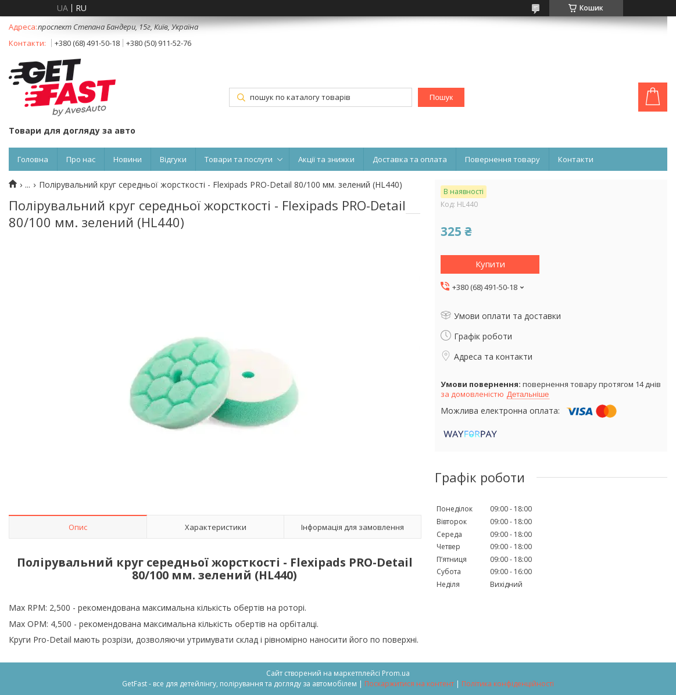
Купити (490, 264)
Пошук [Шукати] (441, 97)
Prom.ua (396, 673)
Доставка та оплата (410, 159)
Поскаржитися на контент (409, 684)
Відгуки (173, 159)
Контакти (575, 159)
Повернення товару (502, 159)
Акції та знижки (326, 159)
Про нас (80, 159)
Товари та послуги (239, 159)
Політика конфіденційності (508, 684)
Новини (127, 159)
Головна (32, 159)
